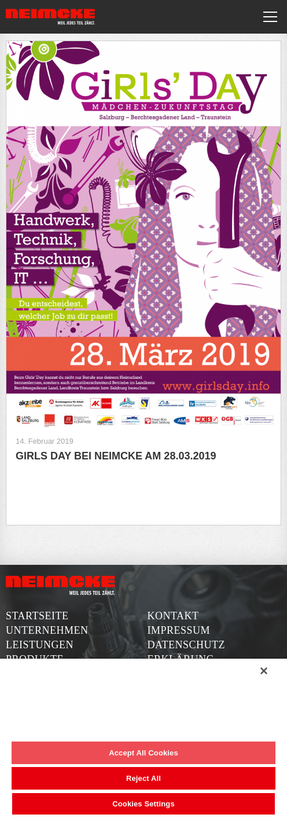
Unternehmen (47, 630)
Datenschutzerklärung (187, 652)
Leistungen (39, 645)
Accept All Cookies (143, 752)
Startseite (37, 616)
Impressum (179, 630)
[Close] (263, 670)
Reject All (143, 778)
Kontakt (173, 616)
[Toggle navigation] (270, 17)
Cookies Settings (143, 803)
